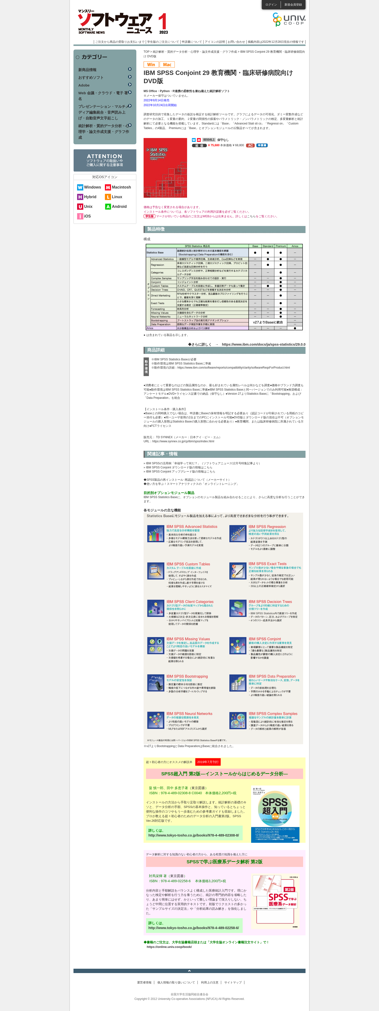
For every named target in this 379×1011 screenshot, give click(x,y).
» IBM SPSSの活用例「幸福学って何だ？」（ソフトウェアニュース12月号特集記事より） (203, 463)
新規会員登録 (293, 4)
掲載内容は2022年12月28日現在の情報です (276, 42)
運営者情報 (144, 982)
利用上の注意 (210, 982)
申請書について (192, 42)
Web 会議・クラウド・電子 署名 (103, 96)
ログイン (271, 4)
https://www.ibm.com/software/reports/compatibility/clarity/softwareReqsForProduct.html (233, 367)
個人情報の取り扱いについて (176, 982)
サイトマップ (233, 982)
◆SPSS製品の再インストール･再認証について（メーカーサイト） (187, 479)
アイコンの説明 (215, 42)
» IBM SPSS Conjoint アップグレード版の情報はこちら (179, 471)
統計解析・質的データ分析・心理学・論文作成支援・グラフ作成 (195, 51)
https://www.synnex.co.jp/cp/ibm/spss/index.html (183, 441)
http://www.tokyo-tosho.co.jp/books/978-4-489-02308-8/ (193, 835)
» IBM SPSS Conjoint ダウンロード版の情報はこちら (178, 467)
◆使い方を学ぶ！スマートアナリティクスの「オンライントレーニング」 (191, 484)
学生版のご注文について (163, 42)
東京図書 (198, 788)
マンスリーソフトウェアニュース (124, 21)
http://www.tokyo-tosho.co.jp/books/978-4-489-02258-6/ (193, 928)
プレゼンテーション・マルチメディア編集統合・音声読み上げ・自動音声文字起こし (103, 112)
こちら (251, 216)
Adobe (84, 85)
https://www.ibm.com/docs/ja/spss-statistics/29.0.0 (264, 344)
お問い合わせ (236, 42)
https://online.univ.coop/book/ (169, 947)
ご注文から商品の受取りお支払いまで (120, 42)
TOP (146, 51)
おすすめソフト (91, 77)
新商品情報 (87, 70)
